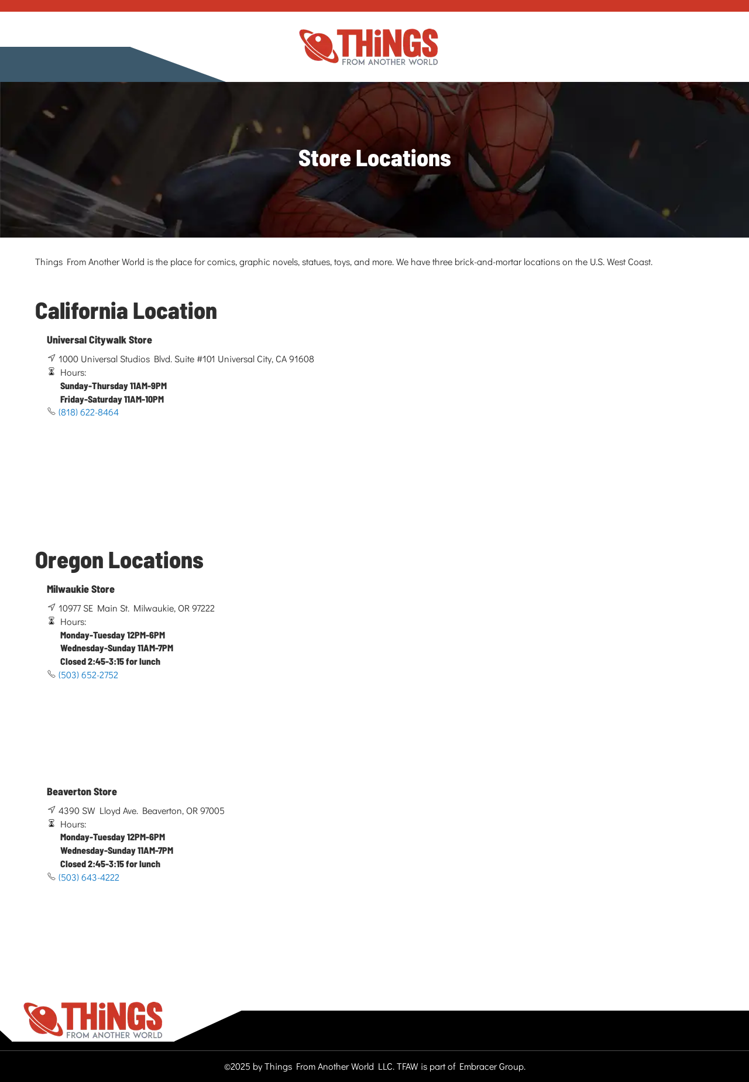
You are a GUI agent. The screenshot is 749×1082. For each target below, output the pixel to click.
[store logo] (369, 47)
